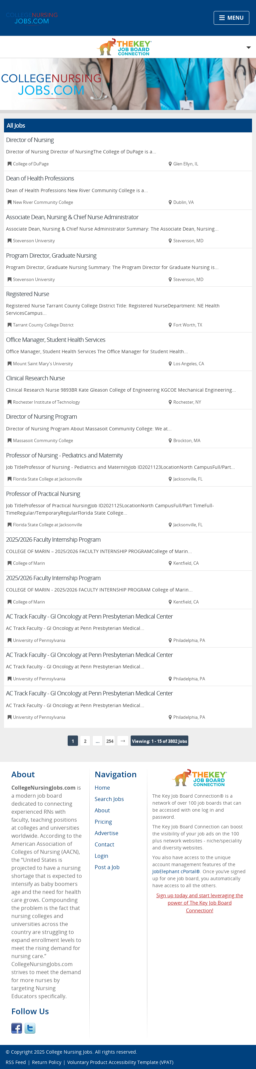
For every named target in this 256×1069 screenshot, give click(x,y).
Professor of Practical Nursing (43, 494)
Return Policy (46, 1062)
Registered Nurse (27, 294)
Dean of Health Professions (40, 178)
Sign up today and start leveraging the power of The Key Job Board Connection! (199, 903)
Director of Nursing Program (41, 416)
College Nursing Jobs (69, 1052)
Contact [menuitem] (104, 844)
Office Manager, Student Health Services (55, 340)
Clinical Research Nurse (35, 378)
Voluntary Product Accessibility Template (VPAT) (120, 1062)
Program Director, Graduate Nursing (51, 255)
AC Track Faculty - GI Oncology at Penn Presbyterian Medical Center (89, 616)
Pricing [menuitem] (103, 821)
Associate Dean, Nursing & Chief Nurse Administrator (72, 217)
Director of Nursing (30, 140)
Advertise (106, 833)
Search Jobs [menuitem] (109, 799)
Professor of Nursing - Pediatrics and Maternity (64, 455)
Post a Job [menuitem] (107, 867)
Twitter (30, 1028)
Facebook (16, 1028)
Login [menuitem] (101, 855)
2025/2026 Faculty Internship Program (53, 539)
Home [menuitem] (102, 787)
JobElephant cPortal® (176, 871)
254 (109, 741)
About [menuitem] (102, 810)
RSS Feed (16, 1062)
